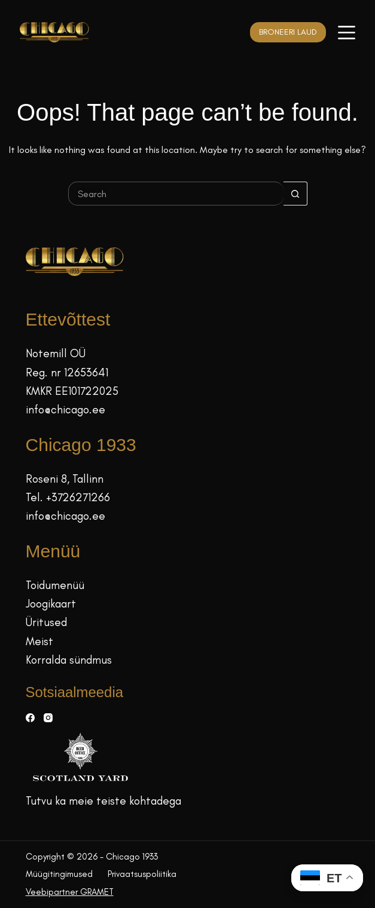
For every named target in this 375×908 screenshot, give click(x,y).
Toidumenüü (55, 585)
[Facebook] (30, 717)
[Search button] (295, 193)
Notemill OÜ (56, 353)
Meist (39, 641)
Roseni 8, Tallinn (64, 479)
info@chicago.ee (65, 409)
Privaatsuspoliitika (142, 874)
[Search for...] (175, 193)
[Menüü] (346, 32)
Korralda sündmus (69, 660)
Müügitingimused (59, 874)
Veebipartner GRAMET (70, 891)
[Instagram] (48, 717)
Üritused (46, 622)
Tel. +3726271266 (68, 497)
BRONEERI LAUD (288, 32)
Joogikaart (51, 604)
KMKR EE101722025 (72, 391)
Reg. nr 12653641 (67, 372)
